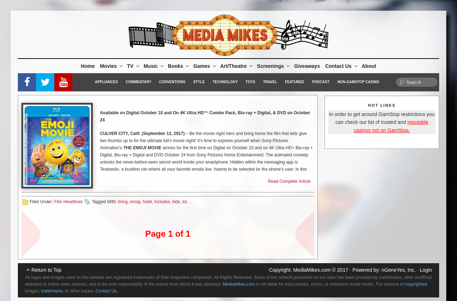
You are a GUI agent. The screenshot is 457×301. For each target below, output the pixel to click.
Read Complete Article (289, 181)
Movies (112, 66)
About (369, 66)
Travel (270, 82)
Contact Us (341, 66)
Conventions (172, 82)
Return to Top (46, 270)
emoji (135, 201)
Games (205, 66)
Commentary (138, 82)
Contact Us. (106, 291)
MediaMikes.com (312, 270)
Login (426, 270)
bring (123, 201)
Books (179, 66)
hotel (147, 201)
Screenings (274, 66)
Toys (250, 82)
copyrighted (416, 284)
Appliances (106, 82)
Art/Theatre (237, 66)
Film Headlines (68, 201)
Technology (225, 82)
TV (133, 66)
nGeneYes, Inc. (399, 270)
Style (199, 82)
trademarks (51, 291)
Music (154, 66)
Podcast (321, 82)
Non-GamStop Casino (358, 82)
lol (184, 201)
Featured (294, 82)
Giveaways (307, 66)
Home (88, 66)
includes (162, 201)
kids (176, 201)
